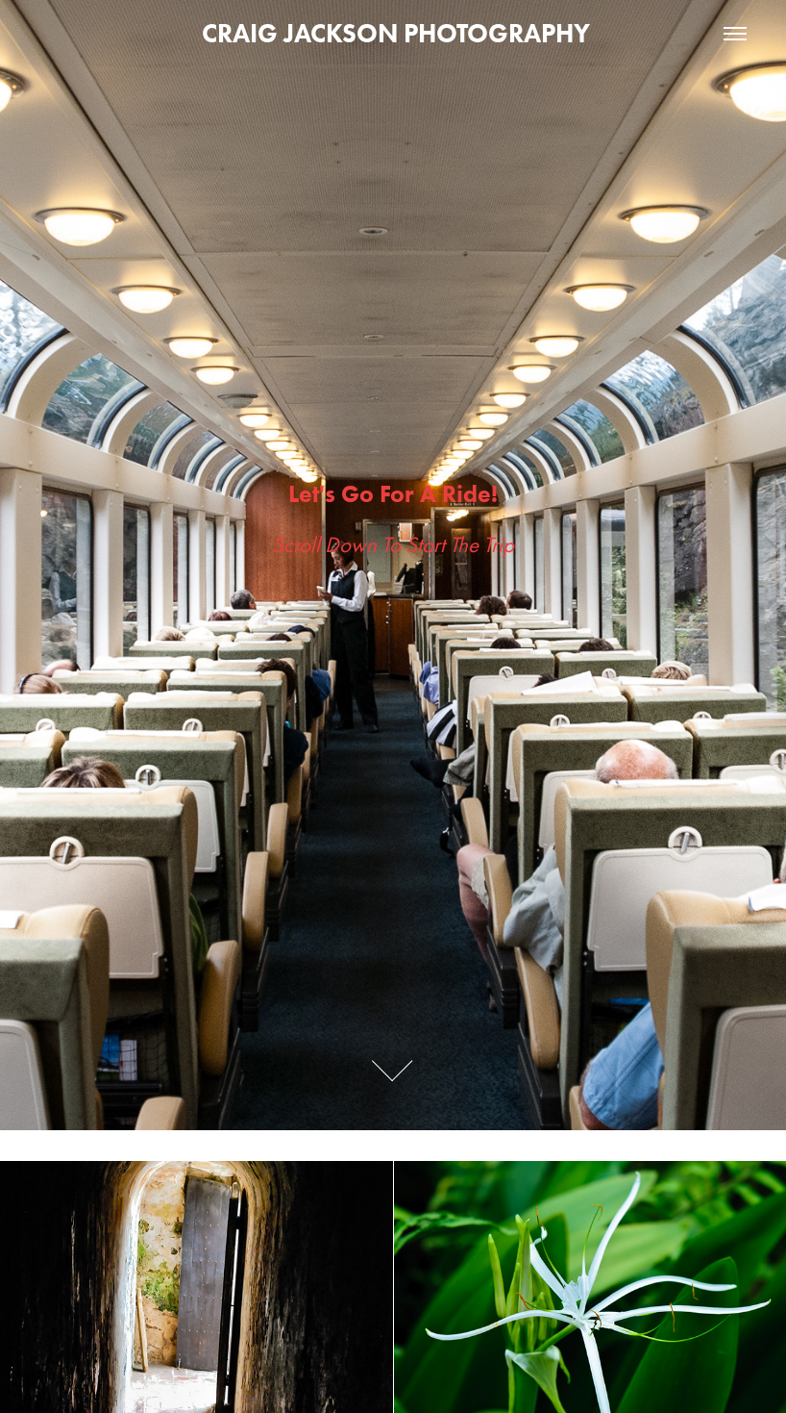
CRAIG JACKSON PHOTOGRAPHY (393, 33)
